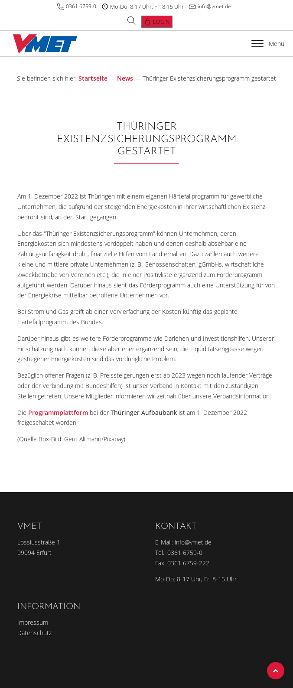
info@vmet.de (214, 6)
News (125, 78)
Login (161, 22)
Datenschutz (34, 633)
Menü (267, 43)
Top (275, 670)
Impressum (32, 622)
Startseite (92, 78)
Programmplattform (58, 412)
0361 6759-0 (81, 6)
